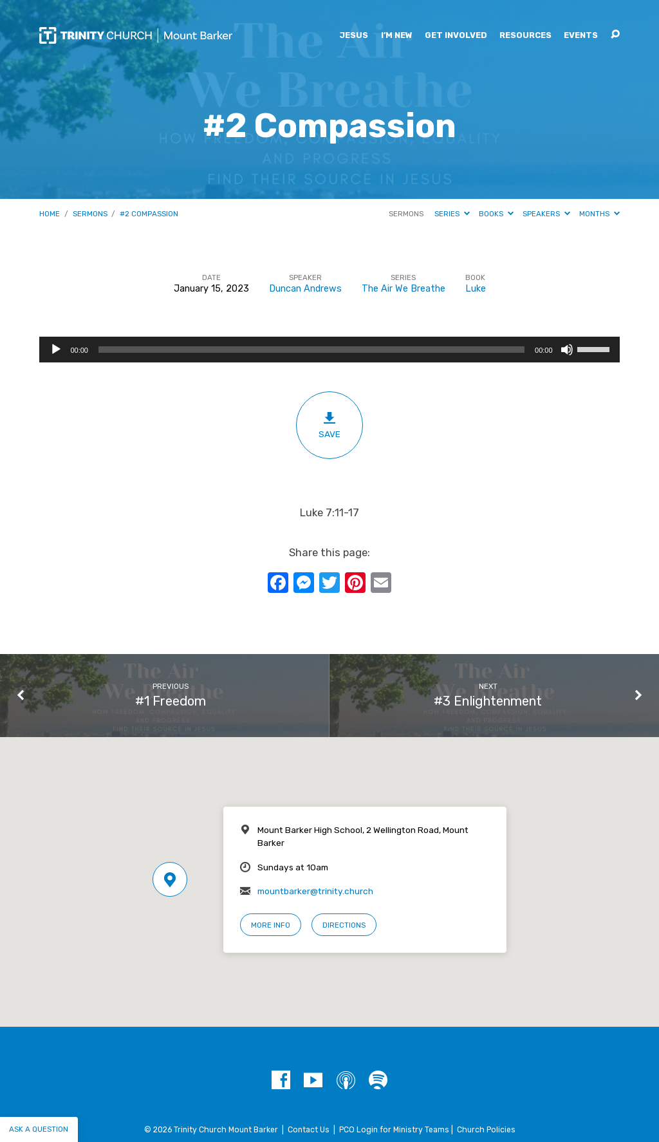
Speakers (546, 213)
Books (496, 213)
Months (599, 213)
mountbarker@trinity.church (315, 891)
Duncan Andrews (305, 288)
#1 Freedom (170, 701)
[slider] (311, 349)
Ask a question (38, 1129)
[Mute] (567, 349)
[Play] (56, 349)
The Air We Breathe (403, 288)
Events (581, 36)
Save (329, 425)
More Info (270, 925)
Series (452, 213)
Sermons (90, 213)
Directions (344, 925)
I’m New (397, 36)
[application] (329, 349)
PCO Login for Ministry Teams (394, 1129)
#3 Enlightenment (488, 701)
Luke (475, 288)
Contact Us (309, 1129)
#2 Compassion (149, 213)
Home (49, 213)
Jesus (353, 36)
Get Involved (456, 36)
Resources (525, 36)
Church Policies (486, 1129)
